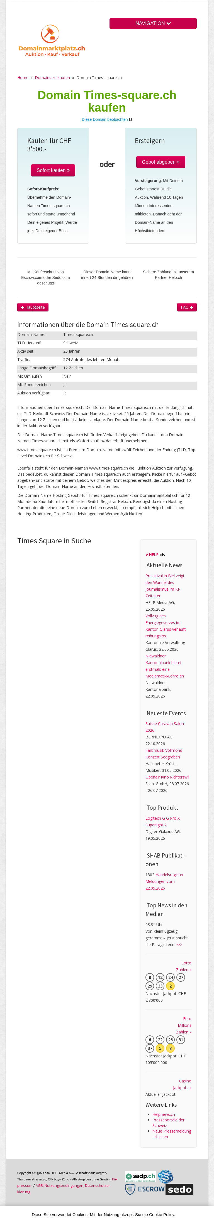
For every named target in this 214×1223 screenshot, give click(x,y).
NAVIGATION (153, 23)
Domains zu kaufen (52, 77)
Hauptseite (33, 307)
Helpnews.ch (163, 1114)
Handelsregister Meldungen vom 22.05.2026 (164, 881)
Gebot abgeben (161, 162)
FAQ (187, 307)
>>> (179, 944)
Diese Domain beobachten (105, 119)
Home (22, 77)
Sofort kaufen (53, 170)
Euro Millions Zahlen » (183, 1025)
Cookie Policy (161, 1214)
